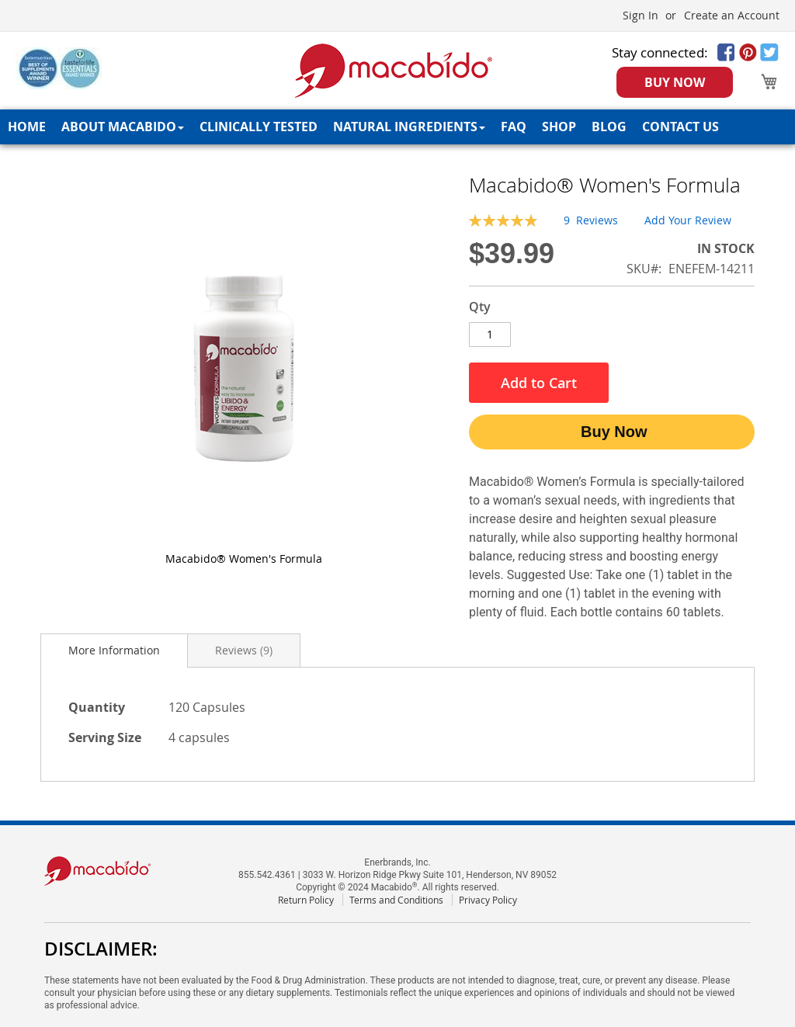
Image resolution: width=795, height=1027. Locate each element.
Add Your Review (687, 220)
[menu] (397, 126)
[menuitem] (27, 126)
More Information (114, 650)
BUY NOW (674, 82)
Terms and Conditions (396, 899)
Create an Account (731, 15)
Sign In (640, 15)
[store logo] (394, 70)
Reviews (244, 650)
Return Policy (306, 899)
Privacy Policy (488, 899)
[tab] (114, 650)
